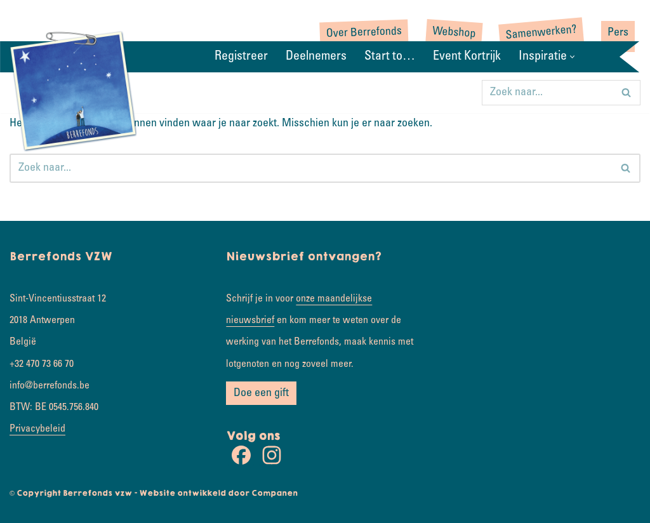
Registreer (241, 57)
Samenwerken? (541, 33)
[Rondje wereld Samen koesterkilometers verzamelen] (73, 90)
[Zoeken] (547, 92)
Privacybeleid (37, 429)
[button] (572, 57)
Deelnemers (316, 57)
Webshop (454, 33)
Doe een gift (261, 393)
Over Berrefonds (364, 33)
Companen (274, 493)
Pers (617, 33)
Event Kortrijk (467, 57)
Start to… (389, 57)
